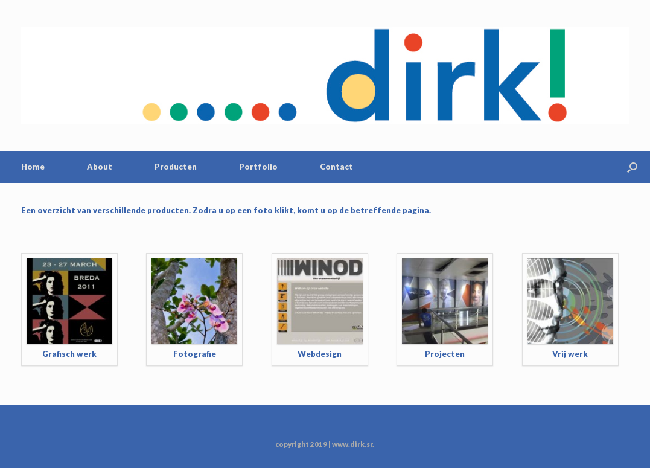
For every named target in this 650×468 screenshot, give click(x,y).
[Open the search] (632, 167)
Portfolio (258, 166)
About (99, 166)
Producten (176, 166)
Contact (336, 166)
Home (33, 166)
